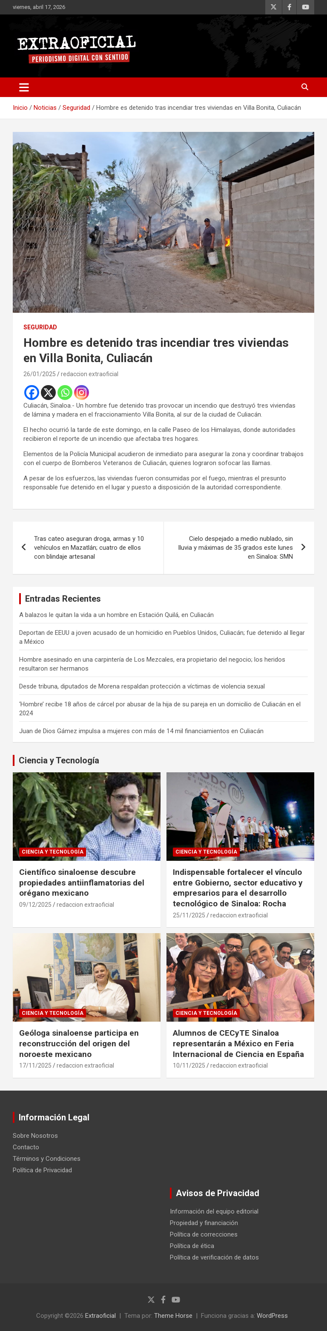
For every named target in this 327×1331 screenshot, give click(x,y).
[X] (48, 392)
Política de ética (192, 1246)
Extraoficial (100, 1316)
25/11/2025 (189, 915)
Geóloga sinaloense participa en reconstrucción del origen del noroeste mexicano (79, 1043)
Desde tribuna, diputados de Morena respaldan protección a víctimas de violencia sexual (142, 686)
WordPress (272, 1316)
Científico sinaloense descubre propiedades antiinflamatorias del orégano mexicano (81, 882)
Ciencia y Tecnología (59, 760)
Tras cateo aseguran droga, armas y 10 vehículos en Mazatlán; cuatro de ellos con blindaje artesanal (89, 547)
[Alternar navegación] (24, 87)
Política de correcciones (204, 1234)
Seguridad (40, 327)
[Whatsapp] (64, 392)
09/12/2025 (35, 904)
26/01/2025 (39, 374)
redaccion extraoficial (89, 374)
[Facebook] (31, 392)
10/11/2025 (189, 1065)
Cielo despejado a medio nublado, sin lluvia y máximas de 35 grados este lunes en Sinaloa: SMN (235, 547)
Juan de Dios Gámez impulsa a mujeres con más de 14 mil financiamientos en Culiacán (141, 731)
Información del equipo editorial (214, 1211)
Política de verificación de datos (214, 1257)
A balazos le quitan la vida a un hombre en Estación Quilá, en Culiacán (116, 615)
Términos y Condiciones (46, 1158)
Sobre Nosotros (35, 1136)
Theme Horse (173, 1316)
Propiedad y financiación (204, 1223)
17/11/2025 (35, 1065)
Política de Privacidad (42, 1170)
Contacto (26, 1147)
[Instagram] (81, 392)
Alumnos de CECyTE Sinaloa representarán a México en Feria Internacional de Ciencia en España (238, 1043)
